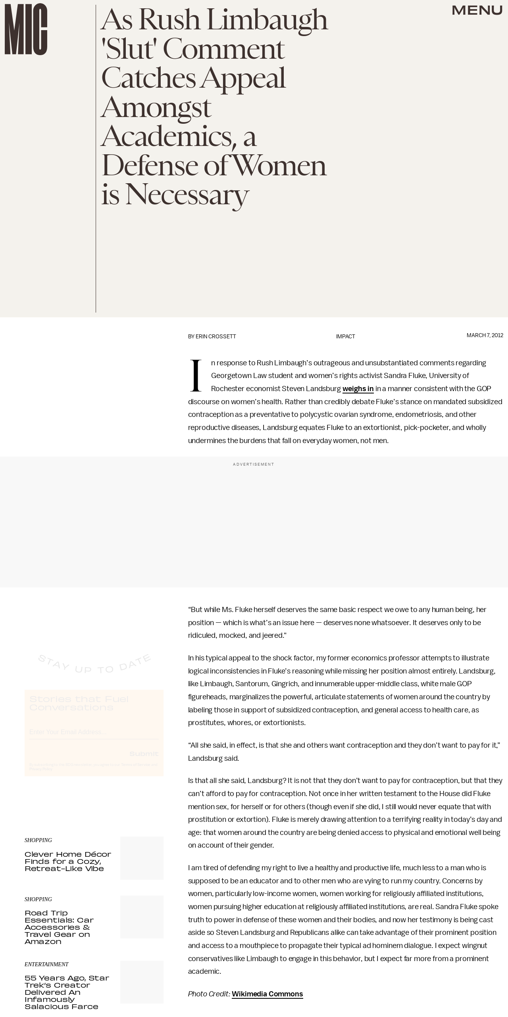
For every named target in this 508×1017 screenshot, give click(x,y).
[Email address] (94, 737)
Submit (144, 760)
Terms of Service (135, 772)
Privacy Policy (40, 776)
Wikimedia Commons (267, 994)
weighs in (358, 389)
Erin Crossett (216, 337)
